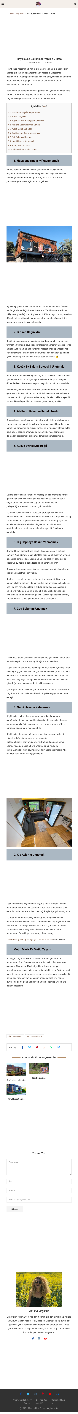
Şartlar (27, 1403)
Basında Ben (41, 1400)
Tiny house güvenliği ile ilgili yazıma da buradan (30, 939)
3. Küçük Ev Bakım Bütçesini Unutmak (26, 120)
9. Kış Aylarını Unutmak (19, 145)
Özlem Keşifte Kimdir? (22, 1400)
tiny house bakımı (15, 1036)
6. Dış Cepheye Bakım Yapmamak (24, 133)
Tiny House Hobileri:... (16, 1080)
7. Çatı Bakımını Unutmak (20, 137)
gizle (44, 106)
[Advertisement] (39, 36)
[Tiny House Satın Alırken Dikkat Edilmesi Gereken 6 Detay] (16, 1089)
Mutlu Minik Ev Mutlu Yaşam (22, 149)
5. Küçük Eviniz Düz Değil (20, 129)
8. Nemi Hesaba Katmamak (21, 141)
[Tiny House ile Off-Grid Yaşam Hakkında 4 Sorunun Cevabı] (39, 1068)
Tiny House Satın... (16, 1099)
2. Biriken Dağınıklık (18, 116)
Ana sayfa (10, 14)
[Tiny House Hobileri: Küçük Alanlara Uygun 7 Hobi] (16, 1069)
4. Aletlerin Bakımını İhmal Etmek (24, 125)
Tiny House (20, 14)
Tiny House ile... (39, 1078)
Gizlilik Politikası (58, 1400)
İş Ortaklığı (38, 1403)
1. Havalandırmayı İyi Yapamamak (24, 112)
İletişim (51, 1403)
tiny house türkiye (34, 1036)
